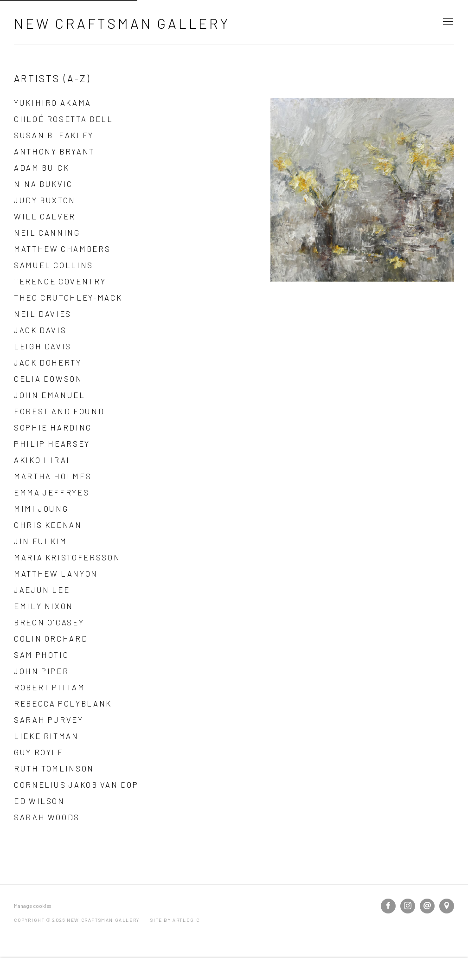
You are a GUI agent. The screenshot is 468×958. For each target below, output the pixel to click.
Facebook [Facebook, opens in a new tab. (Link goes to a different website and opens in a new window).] (388, 906)
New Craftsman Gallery (122, 23)
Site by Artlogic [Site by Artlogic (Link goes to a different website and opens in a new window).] (175, 920)
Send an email (427, 906)
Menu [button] (447, 22)
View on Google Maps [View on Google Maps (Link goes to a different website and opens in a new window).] (446, 906)
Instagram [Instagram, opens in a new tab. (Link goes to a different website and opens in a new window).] (407, 906)
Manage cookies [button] (32, 906)
